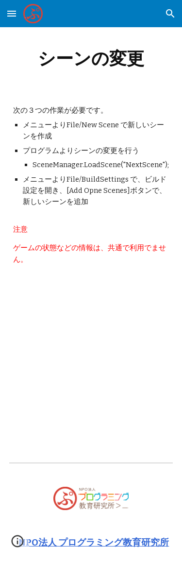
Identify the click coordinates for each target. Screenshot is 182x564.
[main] (91, 58)
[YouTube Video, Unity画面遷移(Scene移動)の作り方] (91, 338)
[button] (11, 13)
